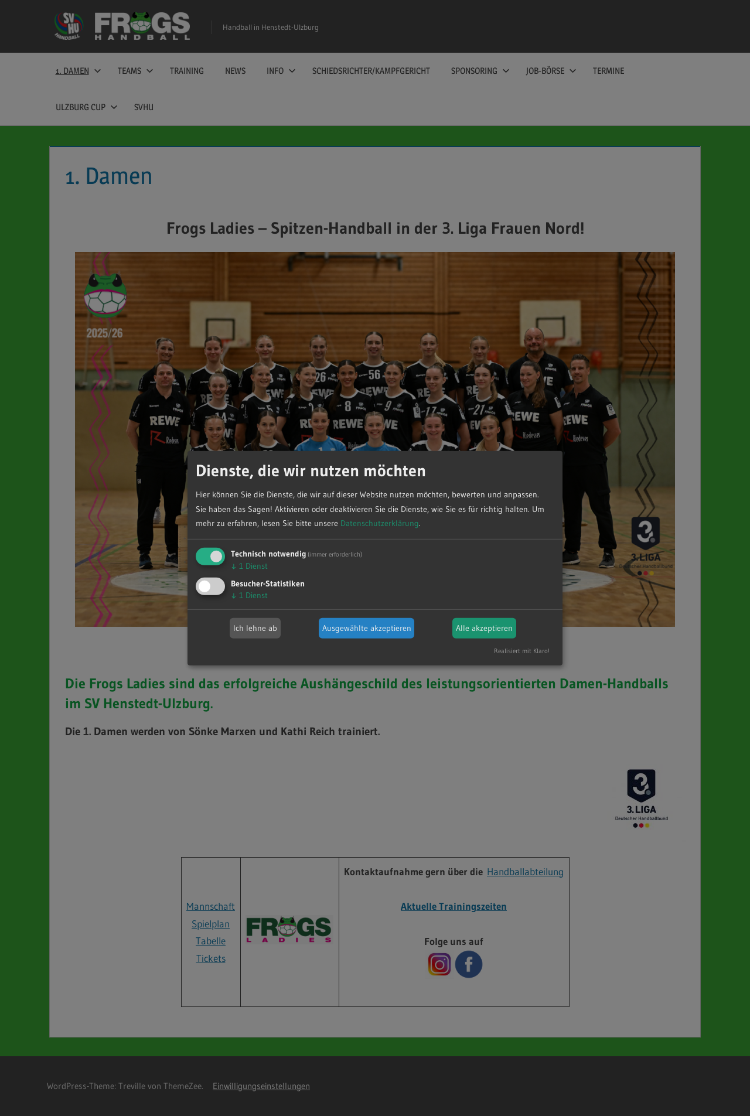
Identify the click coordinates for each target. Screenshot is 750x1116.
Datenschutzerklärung (379, 523)
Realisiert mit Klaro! (522, 651)
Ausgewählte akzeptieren (366, 628)
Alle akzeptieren (484, 628)
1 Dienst (249, 566)
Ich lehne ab (255, 628)
